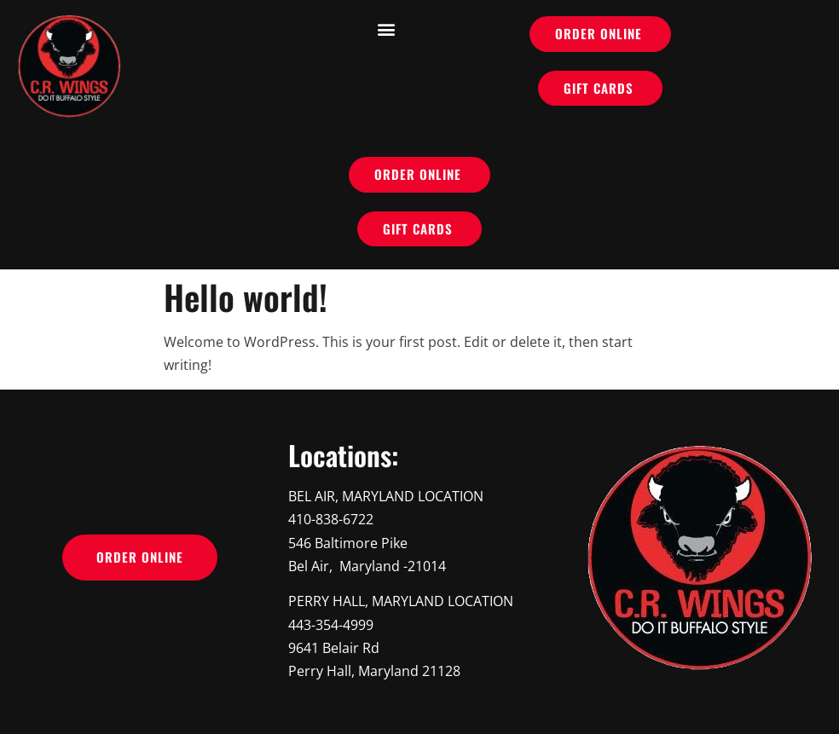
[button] (386, 28)
